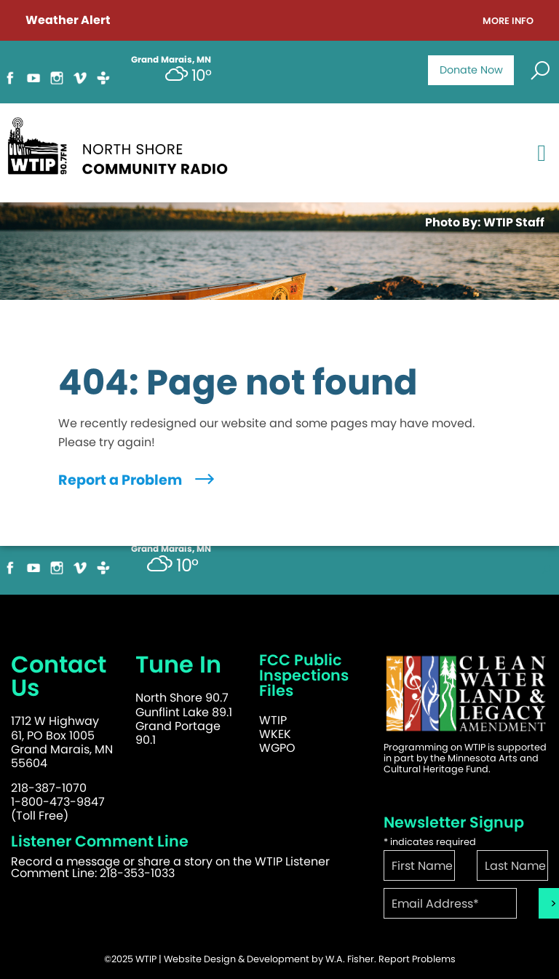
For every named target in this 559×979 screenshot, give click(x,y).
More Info (508, 21)
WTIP (273, 720)
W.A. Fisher (349, 959)
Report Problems (417, 959)
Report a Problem (138, 480)
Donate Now (471, 70)
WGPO (277, 748)
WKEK (275, 734)
